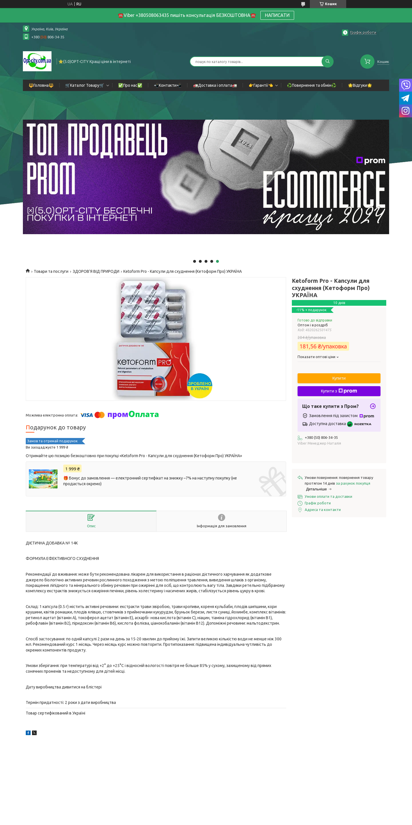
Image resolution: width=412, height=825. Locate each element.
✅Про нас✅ (130, 85)
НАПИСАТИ (277, 15)
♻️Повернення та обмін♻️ (311, 85)
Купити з (339, 391)
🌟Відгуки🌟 (360, 85)
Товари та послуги (51, 271)
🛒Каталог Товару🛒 (84, 85)
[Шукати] (328, 62)
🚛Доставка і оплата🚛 (215, 85)
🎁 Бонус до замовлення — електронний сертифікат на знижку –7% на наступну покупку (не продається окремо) (150, 481)
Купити (339, 378)
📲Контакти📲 (167, 85)
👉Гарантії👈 (261, 85)
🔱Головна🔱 (41, 85)
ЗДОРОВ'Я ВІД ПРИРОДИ (96, 271)
